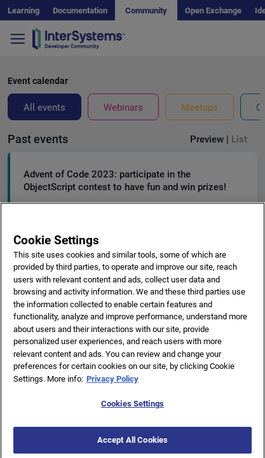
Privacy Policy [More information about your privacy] (112, 386)
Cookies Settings (132, 411)
